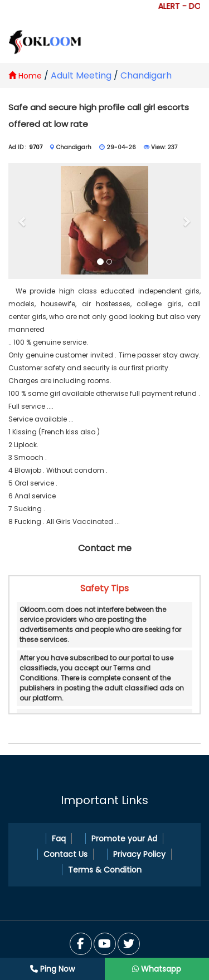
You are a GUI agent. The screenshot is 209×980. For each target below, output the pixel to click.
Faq (59, 838)
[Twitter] (105, 944)
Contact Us (65, 854)
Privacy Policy (139, 854)
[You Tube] (129, 944)
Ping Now (52, 968)
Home (25, 75)
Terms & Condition (105, 869)
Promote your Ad (124, 838)
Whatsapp (156, 968)
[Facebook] (81, 944)
